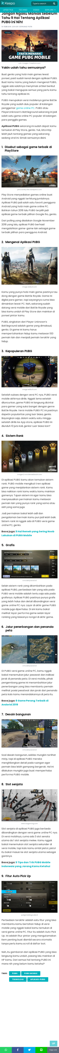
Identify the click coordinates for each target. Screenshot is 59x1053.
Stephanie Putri (25, 27)
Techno (23, 10)
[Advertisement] (29, 1019)
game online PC (25, 108)
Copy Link (53, 1050)
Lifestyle (8, 10)
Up (53, 1043)
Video (36, 10)
